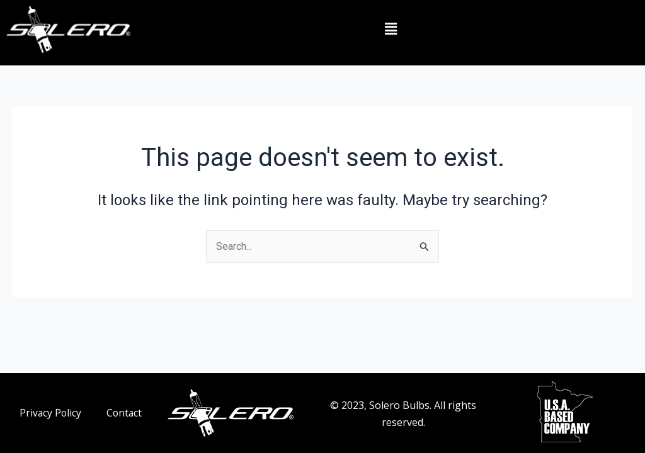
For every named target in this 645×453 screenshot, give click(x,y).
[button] (390, 30)
